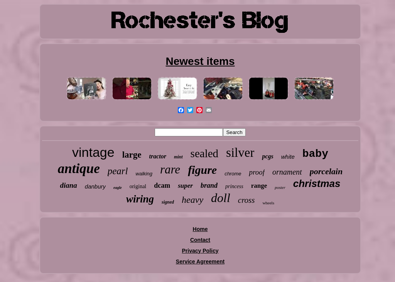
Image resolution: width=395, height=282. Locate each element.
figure (202, 169)
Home (200, 229)
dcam (162, 185)
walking (144, 174)
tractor (157, 156)
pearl (118, 171)
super (185, 185)
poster (280, 187)
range (259, 185)
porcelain (326, 171)
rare (170, 169)
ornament (287, 172)
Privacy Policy (200, 251)
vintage (93, 152)
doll (220, 198)
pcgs (267, 156)
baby (315, 154)
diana (68, 185)
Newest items (200, 61)
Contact (200, 240)
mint (178, 157)
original (138, 186)
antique (79, 168)
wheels (268, 202)
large (132, 155)
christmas (317, 183)
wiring (140, 199)
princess (234, 186)
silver (240, 153)
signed (168, 202)
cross (246, 200)
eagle (117, 187)
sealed (204, 153)
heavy (192, 200)
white (288, 156)
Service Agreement (200, 261)
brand (209, 185)
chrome (233, 174)
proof (256, 172)
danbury (95, 186)
